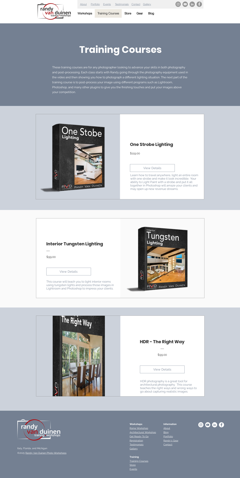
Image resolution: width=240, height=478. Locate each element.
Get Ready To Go (139, 436)
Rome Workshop (139, 428)
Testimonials (122, 4)
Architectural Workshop (143, 432)
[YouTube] (185, 4)
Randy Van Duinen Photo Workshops (45, 453)
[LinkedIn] (192, 4)
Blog (166, 432)
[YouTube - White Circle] (207, 424)
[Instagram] (178, 4)
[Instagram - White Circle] (200, 424)
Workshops (136, 424)
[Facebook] (199, 4)
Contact (136, 4)
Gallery (147, 4)
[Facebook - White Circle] (221, 424)
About (83, 4)
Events (107, 4)
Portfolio (95, 4)
